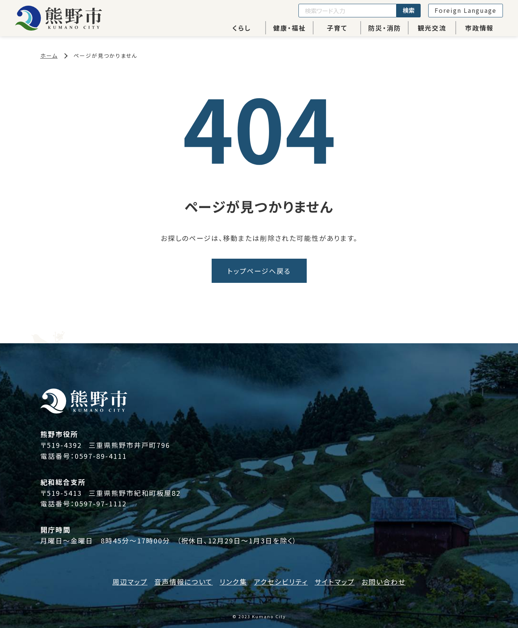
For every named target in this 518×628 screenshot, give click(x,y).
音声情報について (183, 581)
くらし (241, 27)
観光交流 (432, 27)
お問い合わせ (383, 581)
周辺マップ (130, 581)
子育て (337, 27)
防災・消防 (384, 27)
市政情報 (479, 27)
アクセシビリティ (281, 581)
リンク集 (233, 581)
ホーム (49, 55)
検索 (409, 10)
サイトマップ (335, 581)
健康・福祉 (289, 27)
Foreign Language (465, 10)
